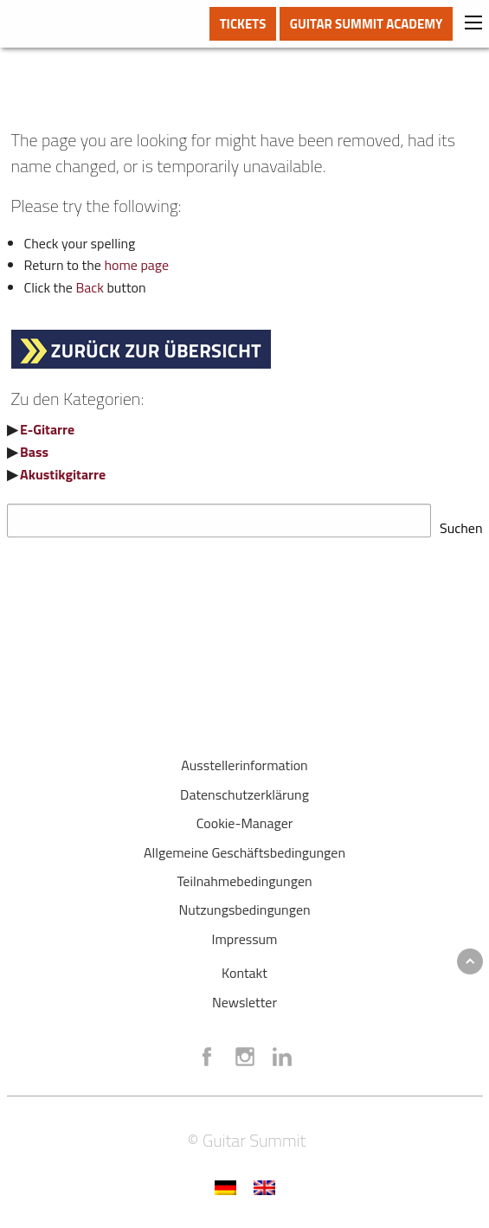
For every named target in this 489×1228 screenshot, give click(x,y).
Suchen (461, 522)
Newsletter (244, 997)
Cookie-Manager (244, 817)
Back (89, 287)
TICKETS (243, 24)
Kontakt (244, 967)
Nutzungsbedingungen (244, 904)
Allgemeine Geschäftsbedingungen (244, 847)
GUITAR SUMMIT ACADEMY (366, 24)
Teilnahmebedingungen (244, 875)
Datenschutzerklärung (244, 789)
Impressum (245, 933)
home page (136, 264)
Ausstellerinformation (244, 759)
